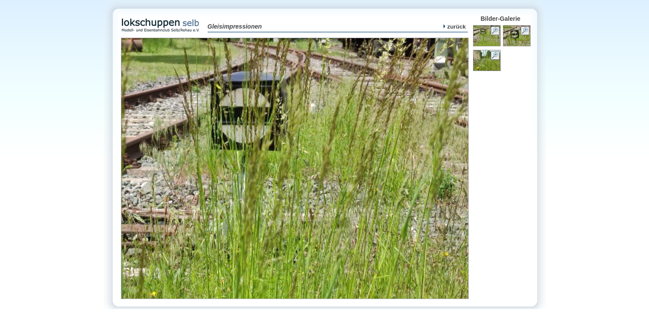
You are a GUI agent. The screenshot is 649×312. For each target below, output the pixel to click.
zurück (455, 26)
